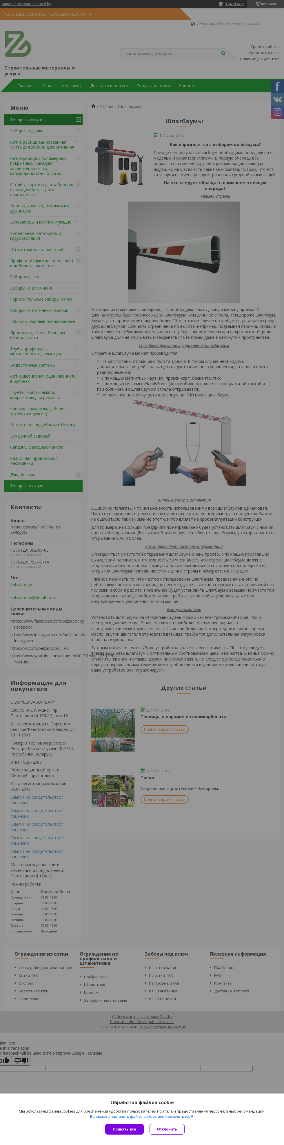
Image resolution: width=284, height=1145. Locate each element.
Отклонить (167, 1129)
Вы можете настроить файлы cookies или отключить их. (140, 1116)
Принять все (124, 1129)
